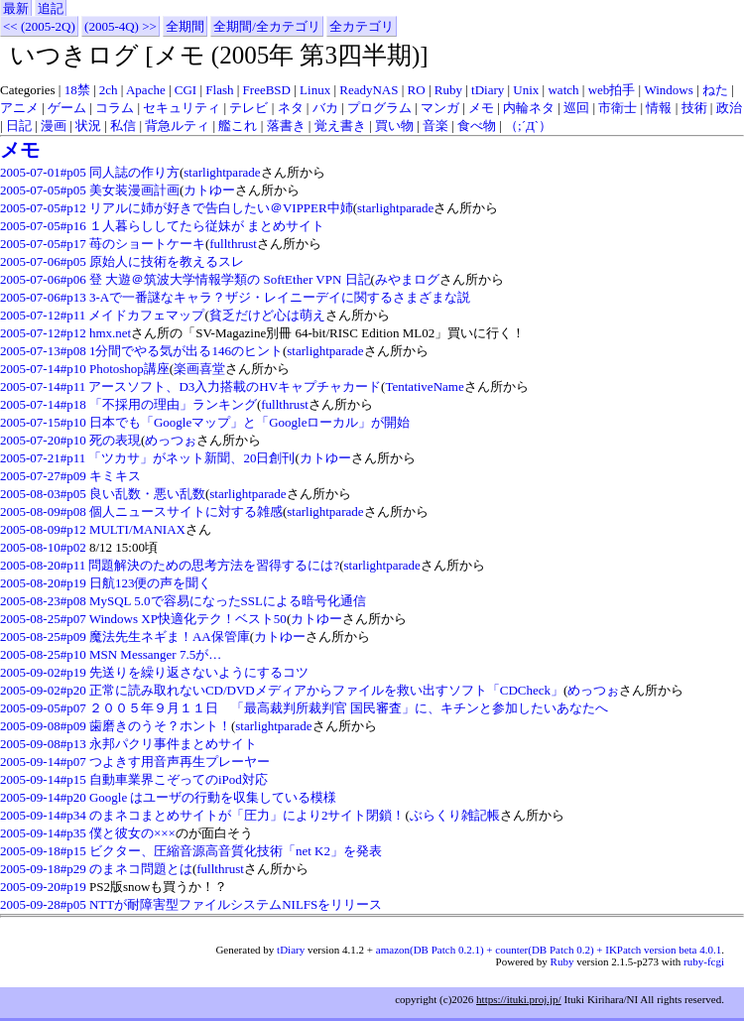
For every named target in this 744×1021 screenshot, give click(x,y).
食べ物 (476, 125)
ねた (715, 89)
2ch (108, 89)
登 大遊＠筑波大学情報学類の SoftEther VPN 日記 (230, 279)
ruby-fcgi (703, 961)
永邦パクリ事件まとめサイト (173, 743)
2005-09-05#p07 (43, 708)
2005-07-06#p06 (43, 279)
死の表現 (115, 440)
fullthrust (233, 243)
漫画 (53, 125)
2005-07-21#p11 (42, 457)
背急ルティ (177, 125)
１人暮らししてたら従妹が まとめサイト (206, 225)
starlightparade (222, 172)
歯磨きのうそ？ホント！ (160, 725)
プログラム (379, 107)
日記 (19, 125)
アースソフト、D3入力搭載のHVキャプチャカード (234, 386)
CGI (185, 89)
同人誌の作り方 (134, 172)
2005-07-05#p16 (43, 225)
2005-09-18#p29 (43, 868)
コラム (114, 107)
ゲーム (67, 107)
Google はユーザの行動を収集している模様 (213, 797)
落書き (286, 125)
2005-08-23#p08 (43, 600)
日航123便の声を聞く (150, 582)
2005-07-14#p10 (43, 368)
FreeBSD (267, 89)
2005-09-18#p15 (43, 850)
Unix (526, 89)
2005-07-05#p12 (43, 207)
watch (563, 89)
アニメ (19, 107)
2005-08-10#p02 (43, 547)
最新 (16, 8)
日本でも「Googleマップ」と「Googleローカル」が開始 (250, 422)
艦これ (237, 125)
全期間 (185, 26)
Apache (146, 89)
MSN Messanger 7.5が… (155, 654)
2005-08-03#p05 (43, 493)
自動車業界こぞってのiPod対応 (178, 779)
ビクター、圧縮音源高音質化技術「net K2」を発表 (235, 850)
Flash (219, 89)
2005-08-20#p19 (43, 582)
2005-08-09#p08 (43, 511)
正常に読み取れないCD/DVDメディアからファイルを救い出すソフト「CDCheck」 (326, 690)
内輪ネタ (529, 107)
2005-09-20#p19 (43, 886)
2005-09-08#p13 (43, 743)
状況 (88, 125)
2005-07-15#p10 (43, 422)
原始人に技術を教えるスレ (166, 261)
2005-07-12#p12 (43, 332)
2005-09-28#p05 (43, 904)
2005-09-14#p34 (43, 815)
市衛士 (617, 107)
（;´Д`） (528, 125)
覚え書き (340, 125)
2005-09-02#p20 (43, 690)
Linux (315, 89)
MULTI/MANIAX (137, 529)
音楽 (435, 125)
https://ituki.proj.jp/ (518, 999)
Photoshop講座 (129, 368)
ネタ (291, 107)
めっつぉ (170, 440)
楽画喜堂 (199, 368)
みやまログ (407, 279)
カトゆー (209, 190)
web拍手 (612, 89)
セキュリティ (181, 107)
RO (417, 89)
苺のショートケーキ (147, 243)
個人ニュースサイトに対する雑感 (186, 511)
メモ (481, 107)
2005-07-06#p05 (43, 261)
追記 (50, 8)
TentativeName (424, 386)
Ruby (448, 89)
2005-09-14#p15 (43, 779)
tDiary (487, 89)
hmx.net (110, 332)
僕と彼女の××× (132, 833)
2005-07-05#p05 (43, 190)
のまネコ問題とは (140, 868)
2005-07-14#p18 (43, 404)
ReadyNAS (368, 89)
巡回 (576, 107)
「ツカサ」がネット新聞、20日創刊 (191, 457)
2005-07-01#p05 (43, 172)
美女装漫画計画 (134, 190)
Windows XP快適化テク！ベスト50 (188, 618)
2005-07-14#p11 (42, 386)
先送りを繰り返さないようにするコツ (199, 672)
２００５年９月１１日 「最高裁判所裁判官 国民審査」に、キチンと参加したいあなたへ (348, 708)
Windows (668, 89)
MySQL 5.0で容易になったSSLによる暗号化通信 (227, 600)
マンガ (440, 107)
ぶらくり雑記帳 (455, 815)
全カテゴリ (361, 26)
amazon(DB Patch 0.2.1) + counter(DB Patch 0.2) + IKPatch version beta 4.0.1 (548, 950)
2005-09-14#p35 (43, 833)
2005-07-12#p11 (42, 315)
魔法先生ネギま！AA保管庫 (169, 636)
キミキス (115, 475)
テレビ (248, 107)
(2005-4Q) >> (120, 26)
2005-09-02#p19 (43, 672)
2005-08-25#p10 (43, 654)
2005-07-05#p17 (43, 243)
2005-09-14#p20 (43, 797)
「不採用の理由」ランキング (173, 404)
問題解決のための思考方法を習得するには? (213, 565)
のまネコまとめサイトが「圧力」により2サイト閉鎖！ (247, 815)
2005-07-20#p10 (43, 440)
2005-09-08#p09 (43, 725)
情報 (659, 107)
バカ (325, 107)
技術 (694, 107)
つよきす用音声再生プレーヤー (179, 761)
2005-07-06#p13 (43, 297)
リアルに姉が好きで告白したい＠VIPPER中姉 (221, 207)
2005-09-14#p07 (43, 761)
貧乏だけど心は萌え (267, 315)
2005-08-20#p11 (42, 565)
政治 (729, 107)
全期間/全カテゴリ (266, 26)
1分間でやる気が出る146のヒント (186, 350)
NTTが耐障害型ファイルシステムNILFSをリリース (235, 904)
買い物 (394, 125)
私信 (123, 125)
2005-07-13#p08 (43, 350)
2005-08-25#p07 (43, 618)
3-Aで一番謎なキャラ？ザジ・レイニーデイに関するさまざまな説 (279, 297)
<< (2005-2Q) (39, 26)
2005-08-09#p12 (43, 529)
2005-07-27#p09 (43, 475)
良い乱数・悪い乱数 (147, 493)
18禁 (77, 89)
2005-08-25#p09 (43, 636)
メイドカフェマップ (146, 315)
